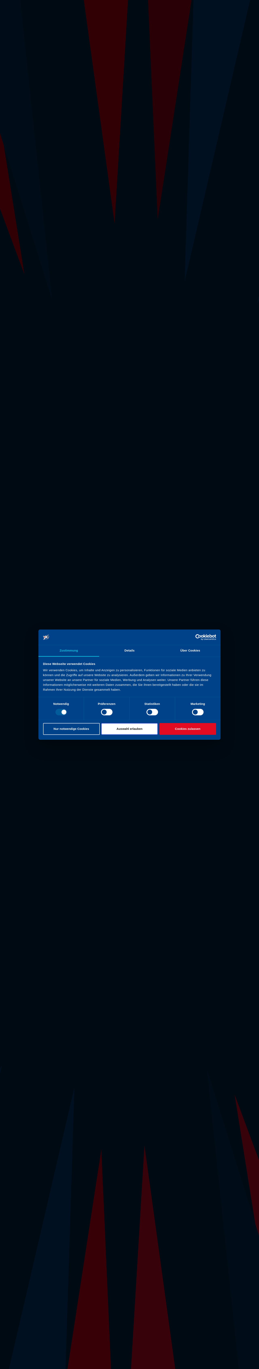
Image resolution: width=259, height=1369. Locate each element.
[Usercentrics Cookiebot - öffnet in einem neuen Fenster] (198, 637)
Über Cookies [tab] (190, 650)
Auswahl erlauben (129, 729)
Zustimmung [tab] (69, 650)
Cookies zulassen (188, 729)
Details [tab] (129, 650)
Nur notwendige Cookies (71, 729)
